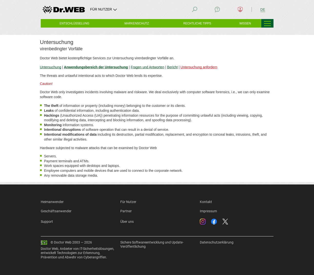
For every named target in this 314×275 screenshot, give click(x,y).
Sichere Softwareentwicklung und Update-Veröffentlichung (151, 244)
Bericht (172, 67)
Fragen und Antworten (147, 67)
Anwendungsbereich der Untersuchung (96, 67)
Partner (126, 211)
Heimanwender (52, 202)
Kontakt (206, 202)
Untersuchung (50, 67)
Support (47, 221)
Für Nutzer (128, 202)
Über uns (127, 221)
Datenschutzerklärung (216, 242)
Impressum (208, 211)
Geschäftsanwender (56, 211)
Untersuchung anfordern (198, 67)
